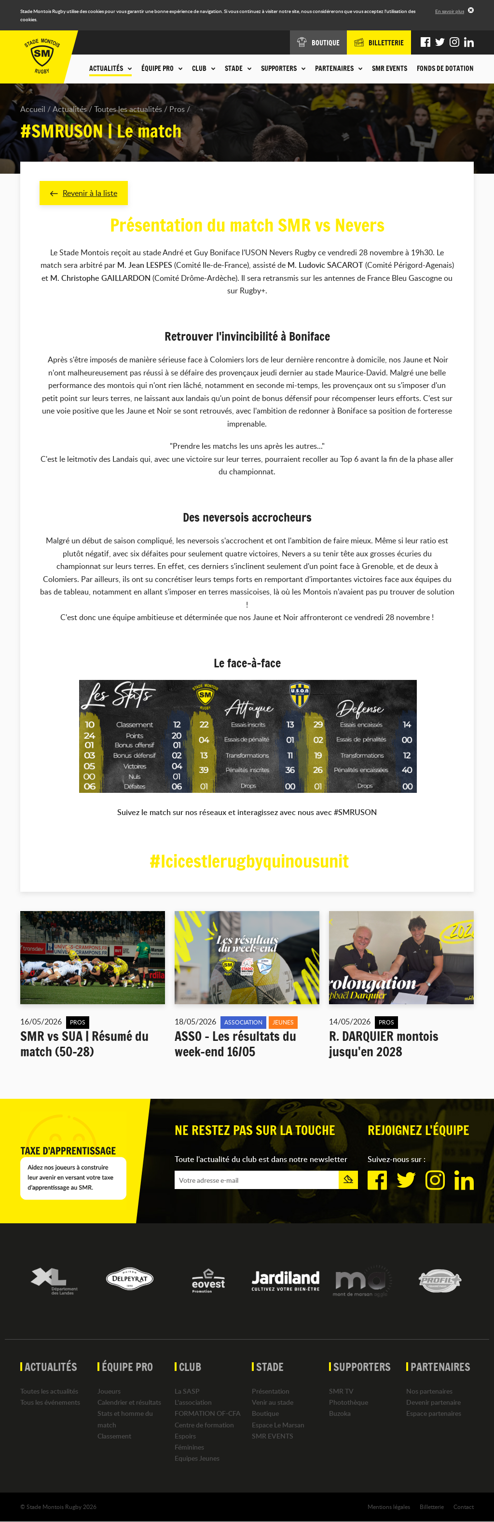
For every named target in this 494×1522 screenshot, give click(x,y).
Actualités (70, 109)
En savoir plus (449, 11)
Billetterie (432, 1507)
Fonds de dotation (445, 68)
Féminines (189, 1447)
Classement (114, 1435)
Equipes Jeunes (197, 1458)
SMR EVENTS (389, 68)
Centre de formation (204, 1424)
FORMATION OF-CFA (208, 1413)
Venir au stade (272, 1402)
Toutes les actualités (128, 109)
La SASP (187, 1391)
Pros (177, 109)
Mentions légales (389, 1507)
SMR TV (341, 1391)
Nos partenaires (429, 1391)
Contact (463, 1507)
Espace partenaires (433, 1413)
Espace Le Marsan (278, 1424)
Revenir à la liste (83, 193)
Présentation (270, 1391)
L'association (193, 1402)
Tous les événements (50, 1402)
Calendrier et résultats (129, 1402)
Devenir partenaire (433, 1402)
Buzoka (340, 1413)
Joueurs (109, 1391)
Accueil (32, 109)
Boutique (265, 1413)
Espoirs (185, 1435)
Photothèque (348, 1402)
